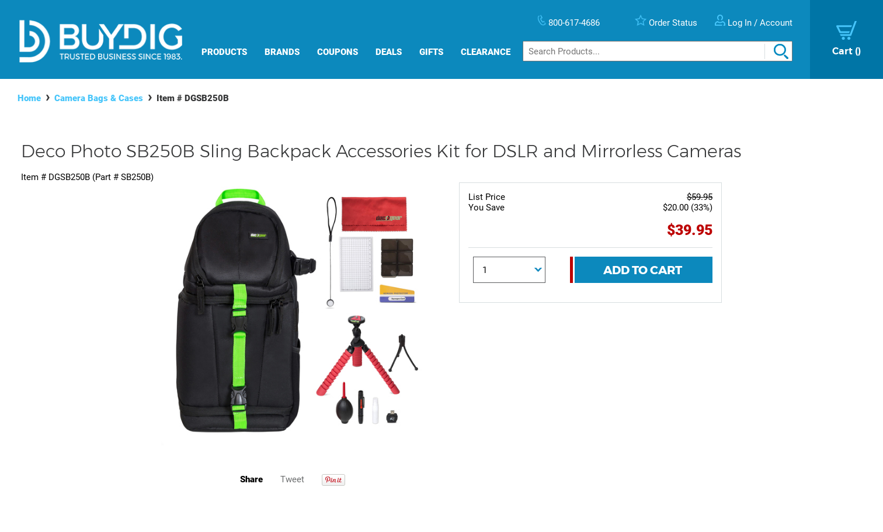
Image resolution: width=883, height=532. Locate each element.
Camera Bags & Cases (98, 98)
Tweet (292, 479)
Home (29, 98)
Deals (389, 52)
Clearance (485, 52)
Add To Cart (642, 270)
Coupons (337, 52)
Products (224, 52)
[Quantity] (509, 270)
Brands (282, 52)
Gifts (431, 52)
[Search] (657, 51)
